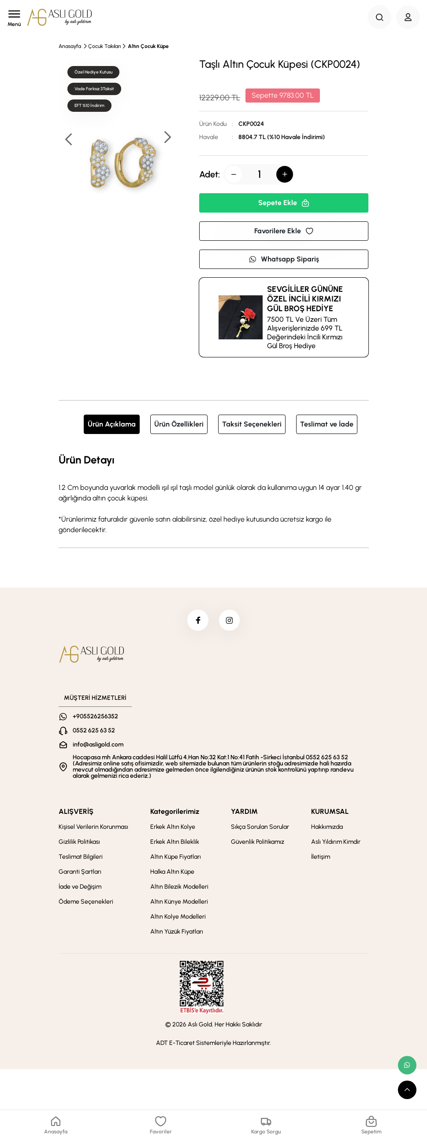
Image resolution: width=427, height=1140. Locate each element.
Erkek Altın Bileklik (174, 842)
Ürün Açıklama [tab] (112, 424)
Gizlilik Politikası (79, 842)
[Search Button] (379, 17)
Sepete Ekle (283, 203)
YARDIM (244, 812)
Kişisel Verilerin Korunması (93, 827)
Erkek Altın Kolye (172, 827)
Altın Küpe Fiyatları (175, 857)
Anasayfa (70, 46)
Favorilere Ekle (283, 231)
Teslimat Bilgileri (81, 857)
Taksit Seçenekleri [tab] (252, 424)
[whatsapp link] (407, 1065)
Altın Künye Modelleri (179, 902)
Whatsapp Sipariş (284, 259)
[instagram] (230, 621)
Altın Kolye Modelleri (178, 917)
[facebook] (197, 621)
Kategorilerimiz (174, 812)
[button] (167, 138)
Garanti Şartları (80, 872)
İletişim (320, 857)
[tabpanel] (214, 493)
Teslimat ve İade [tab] (326, 424)
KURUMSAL (330, 812)
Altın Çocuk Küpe (148, 46)
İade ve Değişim (80, 887)
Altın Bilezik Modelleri (179, 887)
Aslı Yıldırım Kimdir (335, 842)
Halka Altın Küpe (172, 872)
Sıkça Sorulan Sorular (260, 827)
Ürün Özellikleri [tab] (179, 424)
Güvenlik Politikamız (257, 842)
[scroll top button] (407, 1090)
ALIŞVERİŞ (76, 812)
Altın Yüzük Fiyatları (176, 932)
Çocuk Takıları (104, 46)
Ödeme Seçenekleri (86, 902)
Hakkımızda (327, 827)
